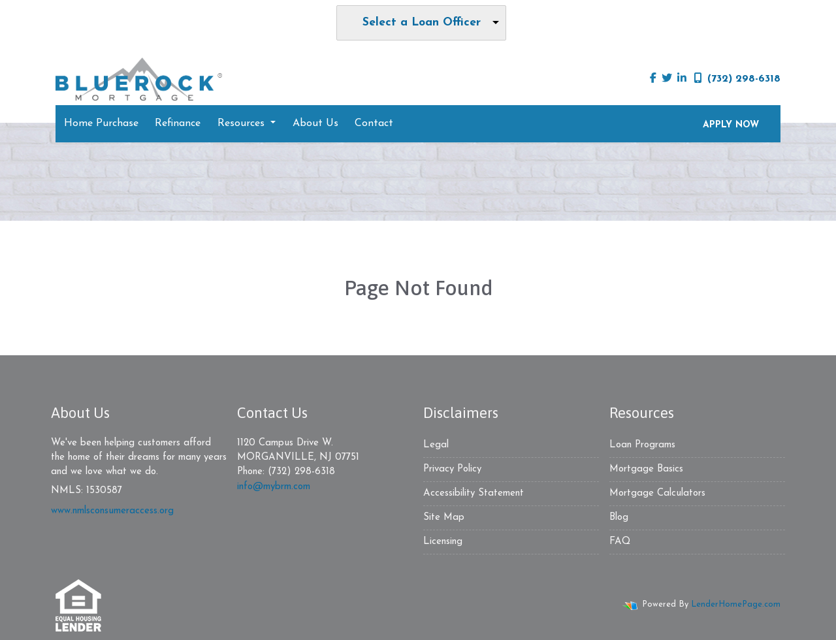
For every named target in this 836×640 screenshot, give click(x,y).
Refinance (178, 123)
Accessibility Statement (473, 493)
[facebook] (653, 79)
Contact (374, 123)
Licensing (442, 542)
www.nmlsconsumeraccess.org (112, 511)
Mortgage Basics (646, 469)
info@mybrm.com (273, 487)
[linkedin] (681, 79)
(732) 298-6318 (737, 78)
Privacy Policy (452, 469)
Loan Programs (642, 445)
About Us (315, 123)
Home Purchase (101, 123)
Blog (618, 517)
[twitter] (667, 79)
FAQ (619, 542)
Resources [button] (242, 123)
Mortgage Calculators (657, 493)
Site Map (443, 517)
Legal (436, 445)
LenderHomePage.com (735, 604)
